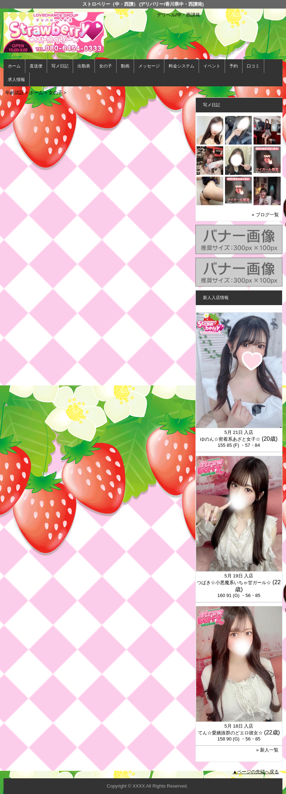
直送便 (36, 66)
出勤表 (83, 66)
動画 (125, 66)
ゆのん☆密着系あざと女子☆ (230, 439)
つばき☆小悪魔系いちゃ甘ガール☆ (234, 582)
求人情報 (16, 79)
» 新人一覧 (267, 750)
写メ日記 (59, 66)
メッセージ (149, 66)
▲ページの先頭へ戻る (256, 771)
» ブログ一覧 (265, 214)
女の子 (105, 66)
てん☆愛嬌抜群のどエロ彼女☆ (230, 732)
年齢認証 (14, 92)
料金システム (181, 66)
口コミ (253, 66)
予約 (233, 66)
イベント (211, 66)
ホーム (14, 66)
